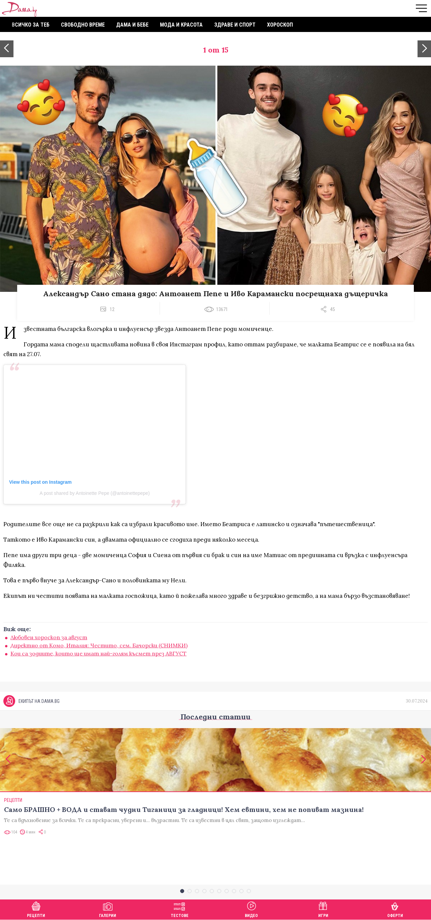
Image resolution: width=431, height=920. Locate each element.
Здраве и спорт (235, 25)
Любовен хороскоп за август (48, 637)
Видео (251, 908)
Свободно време (83, 25)
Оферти (395, 908)
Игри (323, 908)
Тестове (180, 908)
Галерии (107, 908)
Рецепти (36, 908)
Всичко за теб (30, 25)
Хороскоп (280, 25)
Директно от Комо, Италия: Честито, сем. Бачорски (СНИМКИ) (99, 645)
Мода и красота (181, 25)
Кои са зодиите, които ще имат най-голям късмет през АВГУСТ (98, 653)
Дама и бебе (132, 25)
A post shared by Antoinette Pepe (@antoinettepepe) (94, 493)
